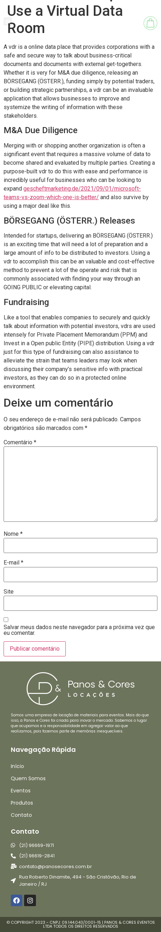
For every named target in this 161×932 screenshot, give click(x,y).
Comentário (20, 442)
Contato (21, 815)
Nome (13, 534)
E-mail (13, 563)
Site (9, 592)
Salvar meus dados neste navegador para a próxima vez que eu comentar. (79, 630)
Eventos (21, 790)
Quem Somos (28, 778)
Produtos (22, 802)
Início (17, 766)
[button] (8, 21)
